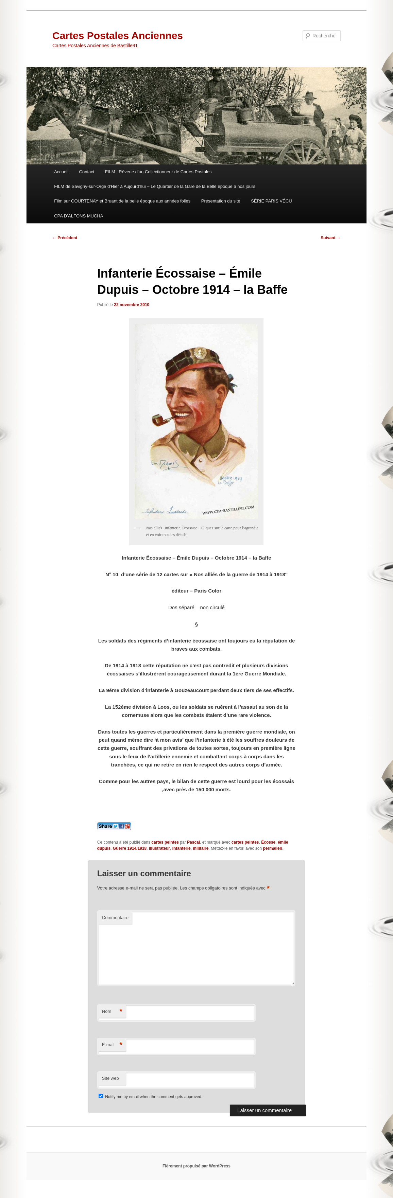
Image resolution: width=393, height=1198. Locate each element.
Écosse (268, 842)
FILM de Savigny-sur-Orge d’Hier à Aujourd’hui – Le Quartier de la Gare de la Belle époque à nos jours (154, 186)
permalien (272, 848)
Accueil (61, 171)
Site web (110, 1078)
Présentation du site (220, 201)
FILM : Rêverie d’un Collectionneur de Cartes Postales (158, 171)
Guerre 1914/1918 (130, 848)
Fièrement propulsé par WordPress (196, 1166)
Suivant (331, 237)
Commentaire (115, 917)
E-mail (112, 1045)
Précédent (64, 237)
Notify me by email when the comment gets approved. (150, 1096)
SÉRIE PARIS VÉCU (271, 201)
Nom (112, 1012)
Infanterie (181, 848)
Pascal (193, 842)
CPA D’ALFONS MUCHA (78, 215)
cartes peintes (165, 842)
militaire (200, 848)
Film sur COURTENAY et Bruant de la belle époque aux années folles (122, 201)
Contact (87, 171)
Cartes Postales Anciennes (117, 35)
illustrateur (159, 848)
